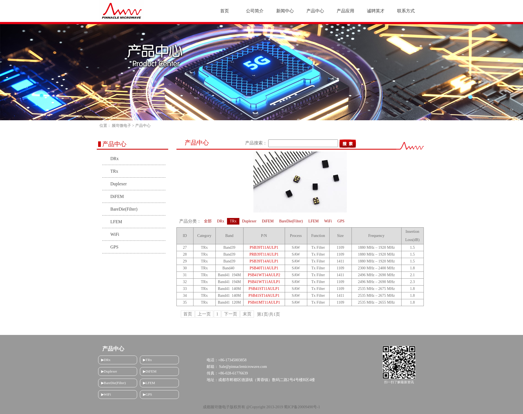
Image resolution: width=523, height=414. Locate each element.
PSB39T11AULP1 (264, 247)
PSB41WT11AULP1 (264, 282)
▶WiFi (106, 394)
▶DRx (106, 360)
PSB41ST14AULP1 (264, 295)
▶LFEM (149, 383)
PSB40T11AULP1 (264, 268)
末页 (247, 314)
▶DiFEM (150, 371)
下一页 (230, 314)
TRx (114, 171)
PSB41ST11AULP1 (263, 289)
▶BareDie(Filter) (113, 383)
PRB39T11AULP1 (263, 254)
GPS (114, 247)
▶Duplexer (109, 371)
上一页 (204, 314)
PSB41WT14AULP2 (264, 275)
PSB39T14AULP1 (264, 261)
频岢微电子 (121, 126)
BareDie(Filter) (124, 209)
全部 (208, 221)
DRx (114, 158)
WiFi (114, 234)
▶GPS (147, 394)
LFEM (116, 221)
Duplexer (118, 183)
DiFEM (117, 196)
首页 (187, 314)
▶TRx (147, 360)
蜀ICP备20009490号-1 (302, 407)
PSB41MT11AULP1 (264, 302)
